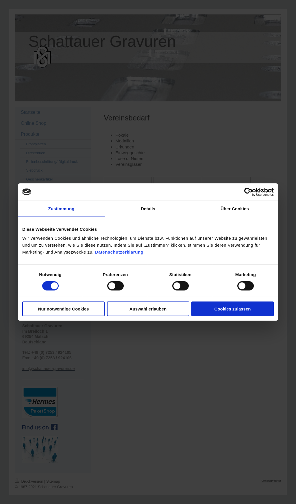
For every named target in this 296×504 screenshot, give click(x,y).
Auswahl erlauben (148, 308)
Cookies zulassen (232, 308)
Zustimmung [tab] (61, 208)
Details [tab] (148, 208)
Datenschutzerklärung (119, 252)
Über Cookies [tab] (235, 208)
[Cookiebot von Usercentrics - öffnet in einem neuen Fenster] (248, 191)
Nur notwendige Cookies (63, 308)
